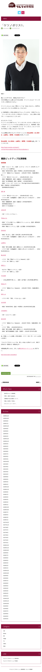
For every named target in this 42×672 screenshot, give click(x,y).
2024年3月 (5, 433)
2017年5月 (5, 535)
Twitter (19, 12)
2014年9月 (5, 606)
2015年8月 (5, 578)
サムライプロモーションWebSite (11, 658)
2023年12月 (6, 438)
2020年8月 (5, 476)
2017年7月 (5, 530)
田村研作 (3, 230)
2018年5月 (5, 514)
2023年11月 (6, 441)
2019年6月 (5, 497)
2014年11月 (6, 601)
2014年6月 (5, 613)
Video (4, 643)
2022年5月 (5, 456)
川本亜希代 (4, 310)
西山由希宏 (30, 132)
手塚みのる (4, 218)
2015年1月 (5, 596)
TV (4, 641)
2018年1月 (5, 519)
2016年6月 (5, 557)
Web (4, 646)
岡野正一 (3, 265)
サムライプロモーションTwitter (10, 661)
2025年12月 (6, 416)
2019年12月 (6, 486)
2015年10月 (6, 573)
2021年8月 (5, 464)
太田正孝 (3, 210)
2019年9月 (5, 492)
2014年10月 (6, 603)
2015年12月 (6, 570)
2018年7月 (5, 512)
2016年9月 (5, 552)
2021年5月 (5, 466)
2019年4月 (5, 499)
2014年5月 (5, 616)
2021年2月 (5, 474)
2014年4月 (5, 618)
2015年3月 (5, 590)
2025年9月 (5, 421)
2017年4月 (5, 537)
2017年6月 (5, 532)
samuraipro (6, 28)
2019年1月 (5, 504)
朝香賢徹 (3, 162)
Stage (4, 638)
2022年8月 (5, 451)
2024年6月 (5, 431)
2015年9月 (5, 575)
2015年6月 (5, 583)
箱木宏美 (3, 319)
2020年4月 (5, 481)
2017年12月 (6, 522)
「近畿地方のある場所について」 (11, 398)
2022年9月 (5, 448)
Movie (4, 633)
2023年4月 (5, 443)
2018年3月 (5, 517)
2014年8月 (5, 608)
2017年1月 (5, 542)
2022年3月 (5, 459)
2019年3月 (5, 502)
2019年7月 (5, 494)
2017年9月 (5, 527)
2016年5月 (5, 560)
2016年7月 (5, 555)
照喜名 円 (3, 284)
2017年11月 (6, 525)
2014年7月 (5, 611)
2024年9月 (5, 428)
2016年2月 (5, 565)
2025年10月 (6, 418)
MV (4, 636)
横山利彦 (3, 255)
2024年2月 (5, 436)
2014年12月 (6, 598)
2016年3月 (5, 563)
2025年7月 (5, 423)
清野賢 (11, 135)
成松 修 (3, 191)
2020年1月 (5, 484)
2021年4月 (5, 469)
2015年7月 (5, 580)
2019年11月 (6, 489)
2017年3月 (5, 540)
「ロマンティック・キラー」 (10, 403)
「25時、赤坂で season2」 (9, 396)
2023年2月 (5, 446)
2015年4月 (5, 588)
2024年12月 (6, 426)
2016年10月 (6, 550)
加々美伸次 (11, 141)
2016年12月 (6, 545)
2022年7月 (5, 454)
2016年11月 (6, 547)
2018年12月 (6, 507)
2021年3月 (5, 471)
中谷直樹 (16, 135)
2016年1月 (5, 568)
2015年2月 (5, 593)
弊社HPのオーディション (26, 348)
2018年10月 (6, 509)
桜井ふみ (3, 294)
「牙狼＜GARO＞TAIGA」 (9, 401)
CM (9, 373)
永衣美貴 (3, 302)
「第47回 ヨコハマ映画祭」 (9, 393)
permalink (38, 376)
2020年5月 (5, 479)
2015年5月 (5, 585)
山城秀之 (5, 135)
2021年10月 (6, 461)
